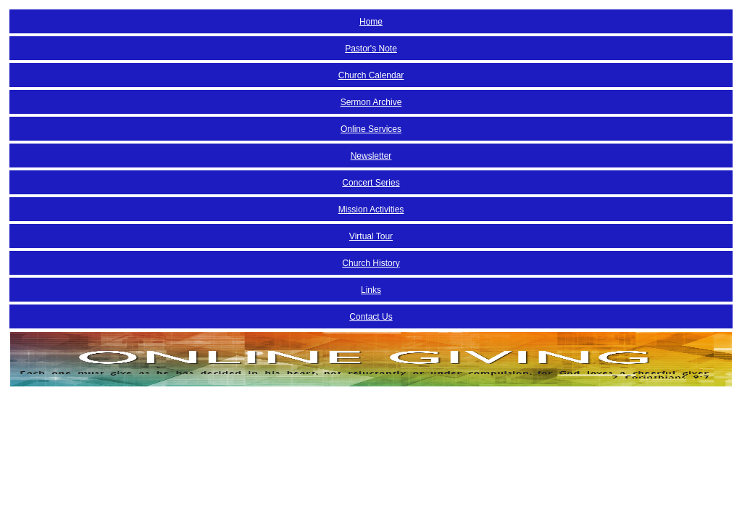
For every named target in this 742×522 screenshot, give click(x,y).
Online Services (371, 129)
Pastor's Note (371, 49)
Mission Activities (371, 209)
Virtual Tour (371, 236)
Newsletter (371, 156)
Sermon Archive (371, 102)
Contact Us (370, 317)
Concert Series (370, 183)
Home (371, 22)
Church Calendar (371, 75)
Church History (370, 263)
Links (371, 290)
